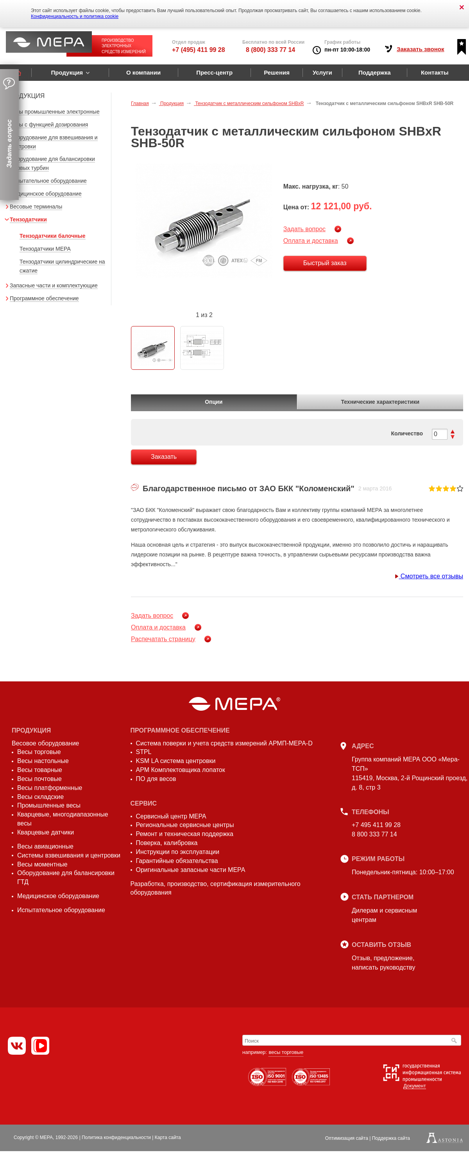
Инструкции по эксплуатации (178, 852)
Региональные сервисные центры (185, 825)
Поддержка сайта (391, 1138)
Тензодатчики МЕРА (45, 249)
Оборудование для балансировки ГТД (66, 877)
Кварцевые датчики (45, 832)
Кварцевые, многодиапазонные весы (62, 819)
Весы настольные (43, 761)
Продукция (67, 72)
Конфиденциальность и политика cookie (74, 16)
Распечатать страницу (163, 639)
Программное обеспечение (44, 298)
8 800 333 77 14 (374, 834)
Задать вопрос (304, 229)
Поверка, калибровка (167, 843)
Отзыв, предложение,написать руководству (383, 963)
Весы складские (40, 796)
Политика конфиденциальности (116, 1137)
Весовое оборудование (45, 743)
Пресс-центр (214, 72)
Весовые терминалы (36, 206)
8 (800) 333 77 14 (270, 49)
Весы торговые (39, 752)
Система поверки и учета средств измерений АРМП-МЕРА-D (224, 743)
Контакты (435, 72)
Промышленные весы (49, 805)
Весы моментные (42, 864)
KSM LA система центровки (176, 761)
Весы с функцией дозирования (49, 124)
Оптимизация (346, 1138)
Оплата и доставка (310, 240)
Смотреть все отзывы (429, 576)
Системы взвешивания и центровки (68, 855)
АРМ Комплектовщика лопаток (180, 770)
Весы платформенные (49, 787)
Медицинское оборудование (46, 194)
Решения (277, 72)
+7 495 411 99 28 (376, 825)
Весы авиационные (45, 846)
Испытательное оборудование (48, 181)
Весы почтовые (39, 778)
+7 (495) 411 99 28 (198, 49)
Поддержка (374, 72)
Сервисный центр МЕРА (171, 816)
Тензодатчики (28, 219)
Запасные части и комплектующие (54, 285)
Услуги (322, 72)
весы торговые (286, 1052)
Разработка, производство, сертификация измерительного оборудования (216, 888)
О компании (143, 72)
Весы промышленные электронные (55, 112)
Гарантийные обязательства (177, 860)
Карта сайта (168, 1137)
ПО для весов (156, 778)
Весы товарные (39, 770)
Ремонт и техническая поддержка (184, 834)
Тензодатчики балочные (53, 236)
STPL (144, 752)
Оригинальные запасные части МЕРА (190, 869)
